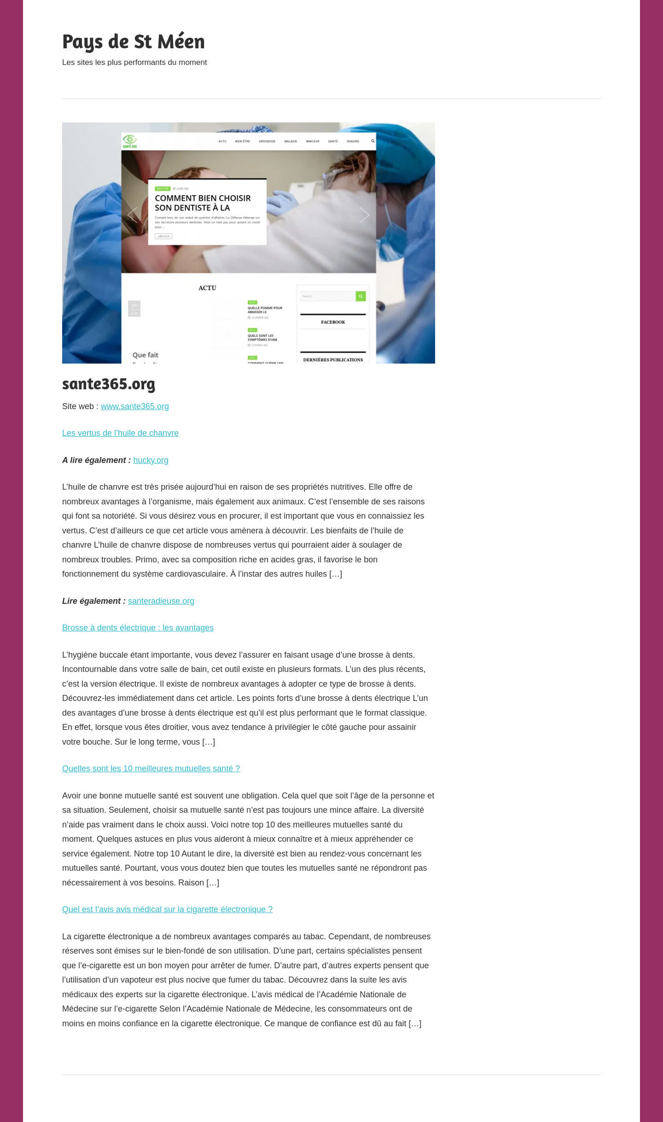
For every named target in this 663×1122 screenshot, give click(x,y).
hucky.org (151, 460)
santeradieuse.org (161, 601)
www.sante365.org (135, 406)
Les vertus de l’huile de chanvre (120, 433)
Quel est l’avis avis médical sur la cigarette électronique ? (167, 909)
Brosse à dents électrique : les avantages (138, 627)
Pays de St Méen (133, 41)
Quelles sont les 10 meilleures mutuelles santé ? (151, 768)
